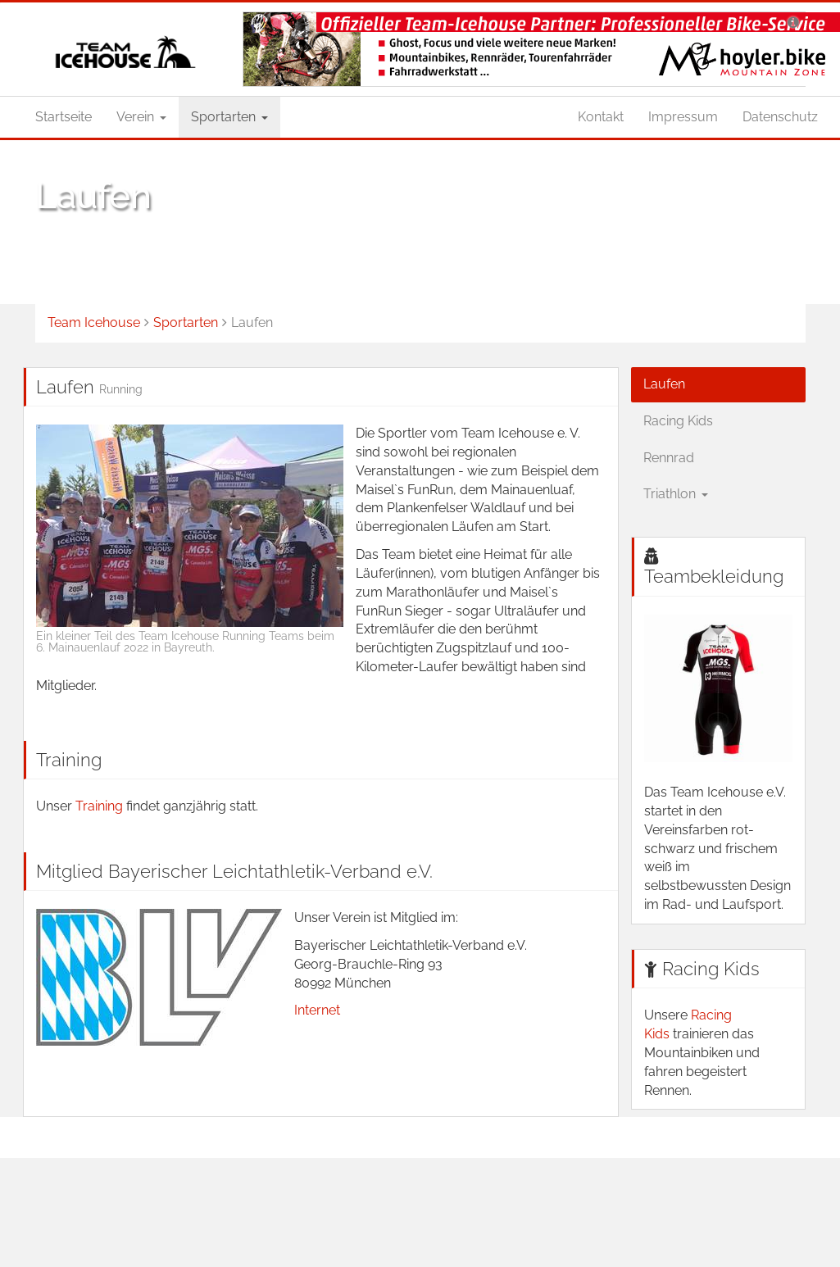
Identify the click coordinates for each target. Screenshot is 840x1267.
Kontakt (601, 117)
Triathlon (675, 494)
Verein (141, 117)
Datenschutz (780, 117)
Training (100, 806)
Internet (317, 1010)
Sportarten (229, 117)
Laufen (664, 384)
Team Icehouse (94, 322)
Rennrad (668, 457)
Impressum (683, 117)
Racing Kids (678, 421)
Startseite (63, 117)
